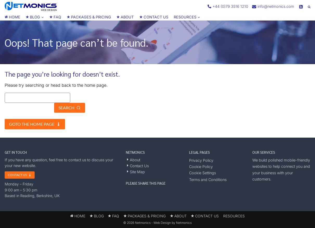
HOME (12, 17)
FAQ (55, 17)
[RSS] (301, 7)
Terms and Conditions (208, 179)
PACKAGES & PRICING (89, 17)
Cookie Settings (202, 173)
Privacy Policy (201, 160)
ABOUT (125, 17)
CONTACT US (153, 17)
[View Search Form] (309, 7)
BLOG (96, 216)
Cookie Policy (201, 166)
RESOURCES (234, 216)
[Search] (37, 98)
